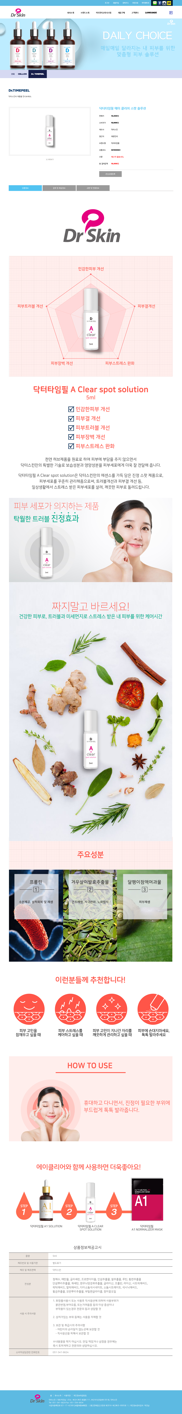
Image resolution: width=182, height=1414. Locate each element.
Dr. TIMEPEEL (37, 74)
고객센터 (134, 12)
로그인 (107, 3)
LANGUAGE (151, 12)
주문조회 (135, 3)
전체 (12, 74)
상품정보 (25, 188)
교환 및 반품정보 (93, 188)
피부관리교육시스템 (103, 12)
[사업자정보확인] (80, 1406)
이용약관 (67, 1396)
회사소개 (70, 12)
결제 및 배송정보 (59, 188)
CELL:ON (22, 74)
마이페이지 (145, 3)
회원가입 (116, 3)
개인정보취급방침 (80, 1396)
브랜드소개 (85, 12)
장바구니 (126, 3)
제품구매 (121, 12)
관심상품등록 (110, 174)
